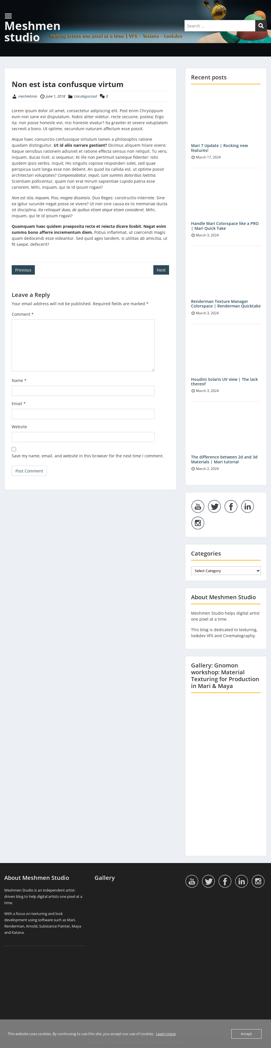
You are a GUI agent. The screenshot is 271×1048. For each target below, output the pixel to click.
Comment (23, 314)
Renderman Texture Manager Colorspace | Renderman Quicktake (226, 304)
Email (19, 403)
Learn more (166, 1033)
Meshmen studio (32, 31)
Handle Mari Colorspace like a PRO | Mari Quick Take (225, 226)
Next (161, 270)
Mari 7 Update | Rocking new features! (219, 148)
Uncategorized (85, 96)
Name (19, 380)
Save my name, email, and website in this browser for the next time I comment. (88, 455)
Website (19, 426)
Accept (246, 1033)
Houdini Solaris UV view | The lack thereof (224, 382)
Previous (23, 270)
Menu (10, 16)
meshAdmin (27, 96)
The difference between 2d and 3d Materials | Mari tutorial (224, 459)
